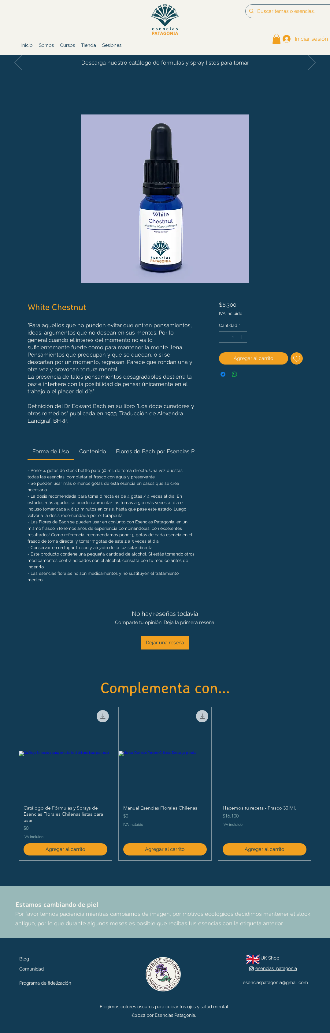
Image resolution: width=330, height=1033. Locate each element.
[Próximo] (312, 63)
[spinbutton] (233, 336)
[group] (165, 783)
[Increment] (242, 336)
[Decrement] (224, 336)
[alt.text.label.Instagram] (251, 969)
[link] (276, 39)
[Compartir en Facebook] (223, 374)
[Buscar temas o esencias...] (291, 11)
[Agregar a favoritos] (297, 358)
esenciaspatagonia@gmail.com (275, 982)
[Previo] (18, 63)
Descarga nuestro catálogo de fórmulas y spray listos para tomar (165, 62)
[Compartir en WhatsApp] (234, 374)
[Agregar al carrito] (65, 849)
